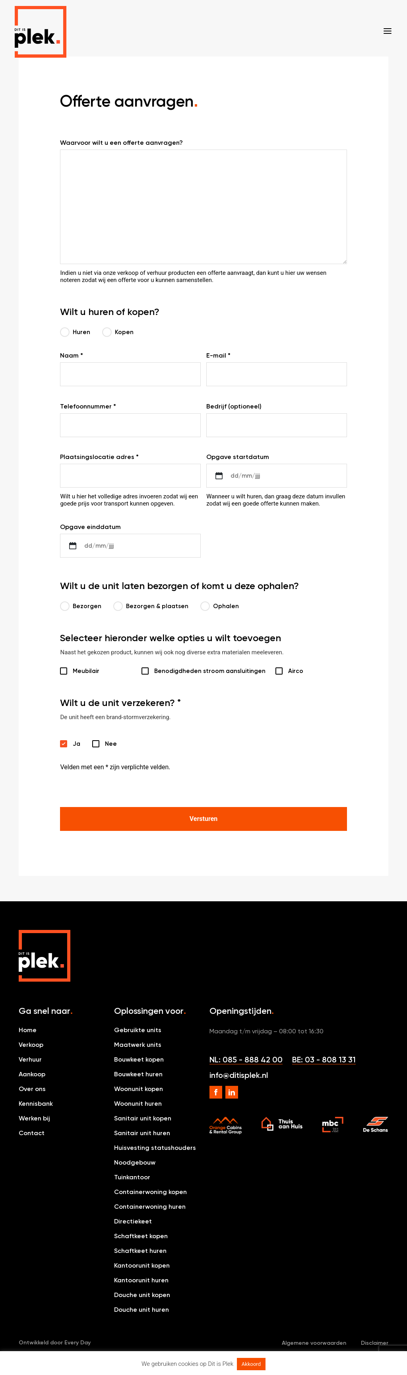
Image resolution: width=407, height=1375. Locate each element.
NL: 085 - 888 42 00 (246, 1059)
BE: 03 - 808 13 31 (324, 1059)
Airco (295, 671)
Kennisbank (36, 1103)
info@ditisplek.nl (238, 1075)
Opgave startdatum (237, 457)
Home (28, 1030)
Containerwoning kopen (150, 1192)
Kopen (118, 332)
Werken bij (34, 1118)
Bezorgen (81, 606)
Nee (98, 743)
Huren (75, 332)
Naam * (71, 355)
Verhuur (30, 1059)
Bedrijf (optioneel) (234, 406)
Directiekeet (133, 1221)
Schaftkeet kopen (141, 1236)
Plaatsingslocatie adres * (99, 457)
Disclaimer (374, 1343)
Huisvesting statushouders (155, 1147)
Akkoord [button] (251, 1364)
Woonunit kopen (138, 1089)
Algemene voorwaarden (314, 1343)
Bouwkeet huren (138, 1074)
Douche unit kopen (142, 1295)
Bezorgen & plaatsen (151, 606)
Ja (66, 743)
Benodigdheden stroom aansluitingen (203, 671)
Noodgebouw (134, 1162)
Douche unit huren (141, 1309)
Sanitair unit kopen (142, 1118)
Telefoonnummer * (88, 406)
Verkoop (31, 1044)
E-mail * (218, 355)
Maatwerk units (137, 1044)
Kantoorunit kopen (142, 1265)
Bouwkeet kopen (139, 1059)
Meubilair (86, 671)
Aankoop (32, 1074)
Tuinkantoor (132, 1177)
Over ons (32, 1089)
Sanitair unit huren (142, 1133)
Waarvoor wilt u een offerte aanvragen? (121, 142)
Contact (32, 1133)
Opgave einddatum (90, 527)
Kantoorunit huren (141, 1280)
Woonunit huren (138, 1103)
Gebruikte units (137, 1030)
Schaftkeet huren (140, 1250)
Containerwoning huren (150, 1206)
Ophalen (219, 606)
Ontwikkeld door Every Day (55, 1342)
